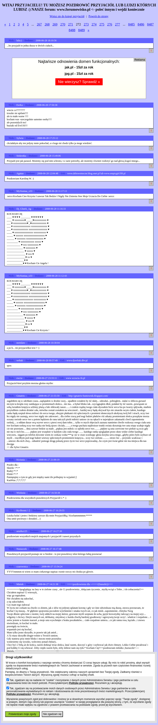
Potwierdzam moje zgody (22, 714)
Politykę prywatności (81, 683)
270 (62, 24)
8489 (81, 30)
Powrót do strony (98, 16)
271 (70, 24)
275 (101, 24)
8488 (72, 30)
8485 (131, 24)
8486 (141, 24)
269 (54, 24)
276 (109, 24)
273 (86, 24)
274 (94, 24)
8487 (150, 24)
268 (47, 24)
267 (39, 24)
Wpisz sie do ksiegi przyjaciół (67, 16)
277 (117, 24)
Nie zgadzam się (52, 714)
